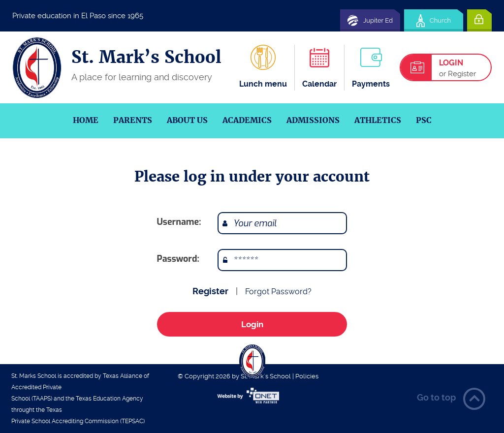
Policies (306, 376)
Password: (178, 259)
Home (85, 120)
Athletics (377, 120)
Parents (132, 120)
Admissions (313, 120)
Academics (247, 120)
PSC (424, 120)
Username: (179, 222)
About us (187, 120)
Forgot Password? (278, 291)
